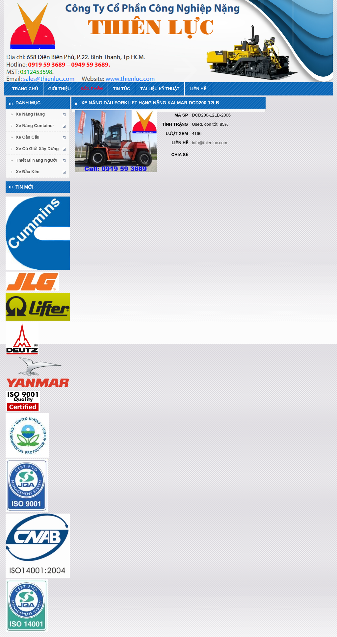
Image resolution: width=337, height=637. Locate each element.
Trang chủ (25, 88)
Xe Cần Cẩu (27, 137)
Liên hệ (198, 88)
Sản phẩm (92, 88)
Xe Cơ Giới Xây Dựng (37, 148)
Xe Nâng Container (35, 125)
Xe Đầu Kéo (27, 171)
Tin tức (121, 88)
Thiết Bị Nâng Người (36, 160)
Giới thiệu (59, 88)
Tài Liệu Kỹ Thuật (159, 88)
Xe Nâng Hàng (30, 114)
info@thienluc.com (209, 142)
